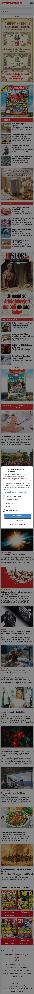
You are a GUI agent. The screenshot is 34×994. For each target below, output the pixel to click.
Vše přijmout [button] (17, 515)
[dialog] (17, 497)
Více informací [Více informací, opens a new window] (7, 489)
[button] (17, 492)
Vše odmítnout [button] (18, 520)
